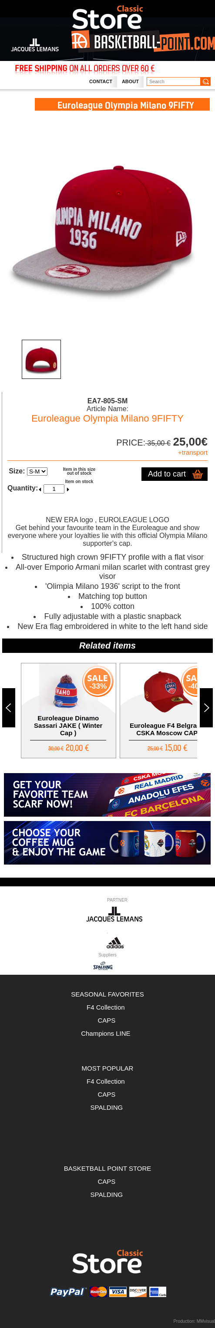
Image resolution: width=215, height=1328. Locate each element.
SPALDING (107, 1107)
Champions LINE (107, 1033)
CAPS (107, 1020)
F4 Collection (107, 1007)
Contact (100, 81)
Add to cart (167, 474)
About (130, 81)
